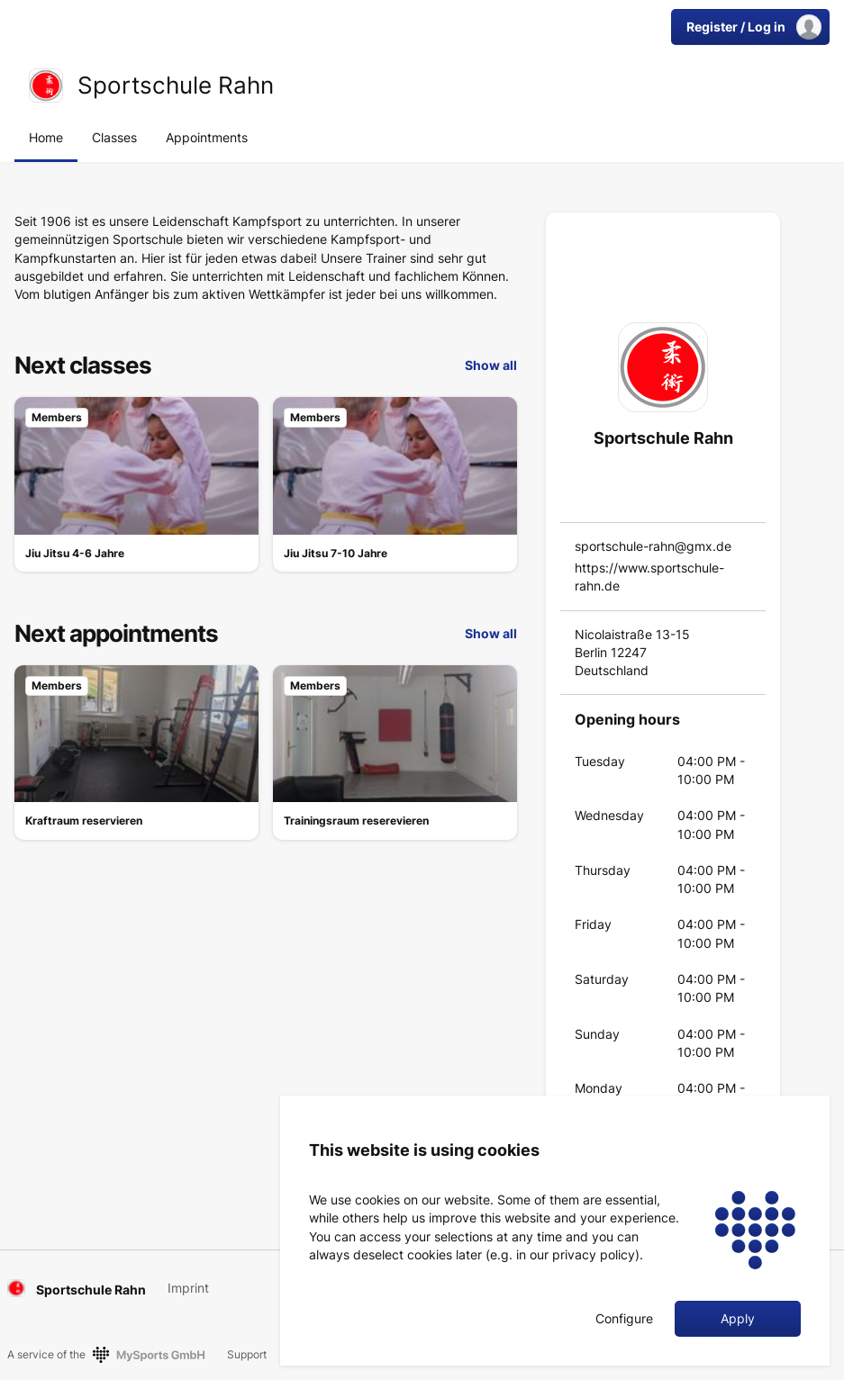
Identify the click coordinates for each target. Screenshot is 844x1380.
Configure (624, 1318)
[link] (46, 85)
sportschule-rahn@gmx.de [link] (653, 546)
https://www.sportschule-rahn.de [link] (649, 576)
